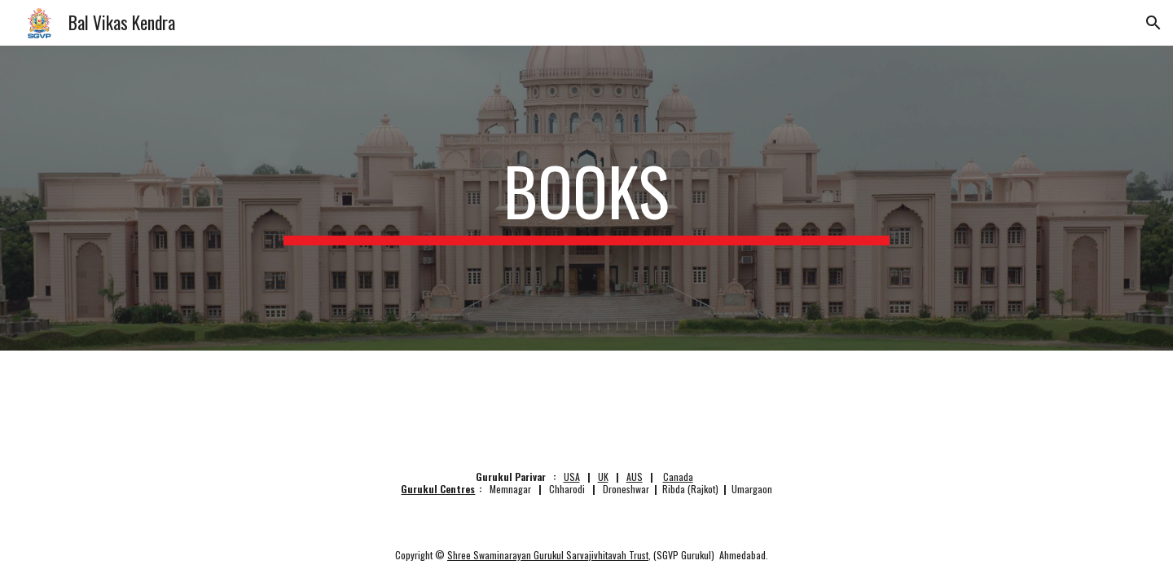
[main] (586, 198)
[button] (1153, 22)
